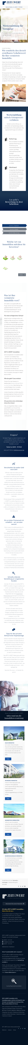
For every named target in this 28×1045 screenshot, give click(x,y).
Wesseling (4, 1012)
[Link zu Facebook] (19, 886)
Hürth (17, 1008)
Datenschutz (5, 946)
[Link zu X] (21, 886)
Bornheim (4, 1010)
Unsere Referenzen (10, 972)
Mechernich (5, 1016)
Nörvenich (10, 1012)
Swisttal (8, 1014)
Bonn (24, 1014)
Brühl (20, 1008)
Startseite (15, 880)
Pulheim (9, 1010)
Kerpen (14, 1008)
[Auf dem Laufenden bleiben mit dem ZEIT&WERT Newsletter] (15, 903)
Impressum (11, 946)
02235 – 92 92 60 (8, 940)
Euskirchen (21, 1012)
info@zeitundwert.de (19, 450)
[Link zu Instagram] (25, 886)
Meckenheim (19, 1014)
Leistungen (5, 882)
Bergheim (14, 1010)
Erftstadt (9, 1008)
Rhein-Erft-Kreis (18, 1006)
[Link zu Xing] (23, 886)
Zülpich (10, 1016)
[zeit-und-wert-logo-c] (11, 3)
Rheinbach (13, 1014)
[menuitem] (14, 7)
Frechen (23, 1010)
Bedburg (19, 1010)
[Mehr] (8, 759)
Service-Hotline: (14, 7)
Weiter (21, 274)
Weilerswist (16, 1012)
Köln (3, 1006)
